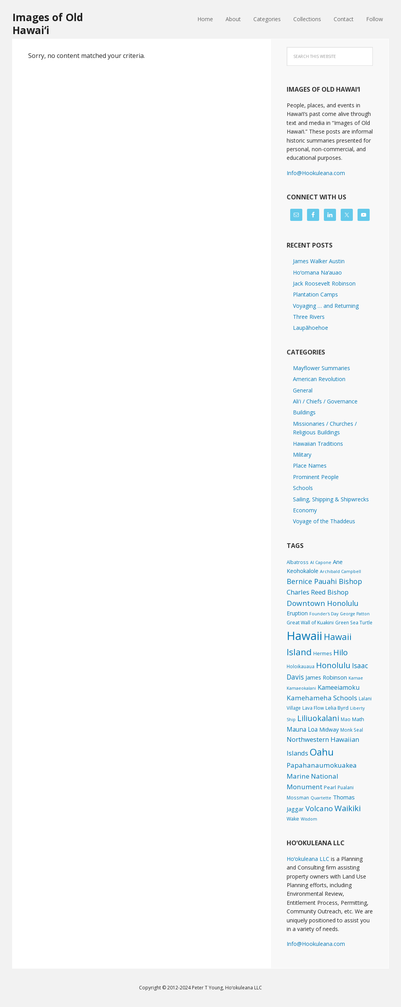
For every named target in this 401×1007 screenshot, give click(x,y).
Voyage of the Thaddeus (324, 521)
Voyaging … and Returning (326, 305)
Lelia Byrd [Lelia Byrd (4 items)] (337, 707)
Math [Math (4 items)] (358, 719)
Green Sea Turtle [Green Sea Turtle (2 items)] (353, 622)
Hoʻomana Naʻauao (317, 272)
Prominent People (316, 477)
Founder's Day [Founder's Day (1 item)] (323, 613)
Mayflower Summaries (321, 368)
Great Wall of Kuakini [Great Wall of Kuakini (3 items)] (310, 622)
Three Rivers (309, 316)
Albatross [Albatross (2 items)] (298, 562)
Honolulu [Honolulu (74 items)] (333, 665)
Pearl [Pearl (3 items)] (330, 787)
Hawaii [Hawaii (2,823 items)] (304, 636)
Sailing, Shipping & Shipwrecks (331, 499)
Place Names (310, 465)
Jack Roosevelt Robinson (324, 283)
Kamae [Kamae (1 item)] (356, 678)
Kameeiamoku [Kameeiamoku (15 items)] (338, 687)
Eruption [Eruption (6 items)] (297, 613)
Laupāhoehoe (310, 327)
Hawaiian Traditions (318, 443)
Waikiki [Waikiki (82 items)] (347, 808)
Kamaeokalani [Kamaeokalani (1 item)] (301, 688)
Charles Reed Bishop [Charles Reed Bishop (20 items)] (318, 592)
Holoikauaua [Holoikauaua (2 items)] (300, 666)
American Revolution (319, 379)
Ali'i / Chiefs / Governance (325, 401)
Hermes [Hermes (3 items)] (322, 653)
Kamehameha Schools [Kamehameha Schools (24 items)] (322, 697)
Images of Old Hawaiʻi (48, 23)
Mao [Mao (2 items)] (345, 719)
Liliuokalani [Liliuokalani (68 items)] (318, 718)
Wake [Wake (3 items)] (293, 818)
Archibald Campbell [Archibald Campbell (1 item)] (340, 571)
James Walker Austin (319, 261)
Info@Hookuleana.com (316, 173)
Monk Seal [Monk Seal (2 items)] (351, 730)
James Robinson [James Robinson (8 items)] (326, 677)
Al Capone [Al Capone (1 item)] (320, 562)
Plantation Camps (315, 294)
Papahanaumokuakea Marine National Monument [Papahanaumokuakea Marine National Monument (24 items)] (322, 776)
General (302, 390)
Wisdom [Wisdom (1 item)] (309, 819)
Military (302, 454)
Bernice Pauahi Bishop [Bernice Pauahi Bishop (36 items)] (324, 581)
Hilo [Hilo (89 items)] (340, 652)
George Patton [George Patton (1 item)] (355, 613)
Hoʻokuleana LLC (308, 858)
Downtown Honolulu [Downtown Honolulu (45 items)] (322, 603)
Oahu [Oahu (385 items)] (322, 751)
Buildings (304, 412)
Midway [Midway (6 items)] (329, 729)
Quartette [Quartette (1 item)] (321, 798)
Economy (305, 510)
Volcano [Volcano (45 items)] (319, 808)
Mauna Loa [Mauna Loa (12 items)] (302, 729)
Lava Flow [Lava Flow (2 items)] (313, 708)
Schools (303, 488)
